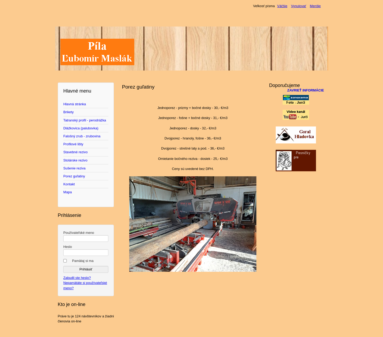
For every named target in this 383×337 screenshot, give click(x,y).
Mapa (67, 192)
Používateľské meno (78, 233)
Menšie (315, 6)
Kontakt (69, 184)
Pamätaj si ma (82, 261)
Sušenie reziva (74, 168)
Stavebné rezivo (75, 152)
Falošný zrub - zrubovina (81, 136)
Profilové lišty (73, 144)
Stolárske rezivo (75, 160)
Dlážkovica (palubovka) (80, 128)
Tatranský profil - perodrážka (84, 120)
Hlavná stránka (74, 104)
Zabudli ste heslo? (77, 278)
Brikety (68, 112)
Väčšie (282, 6)
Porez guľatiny (74, 176)
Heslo (67, 247)
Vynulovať (298, 6)
